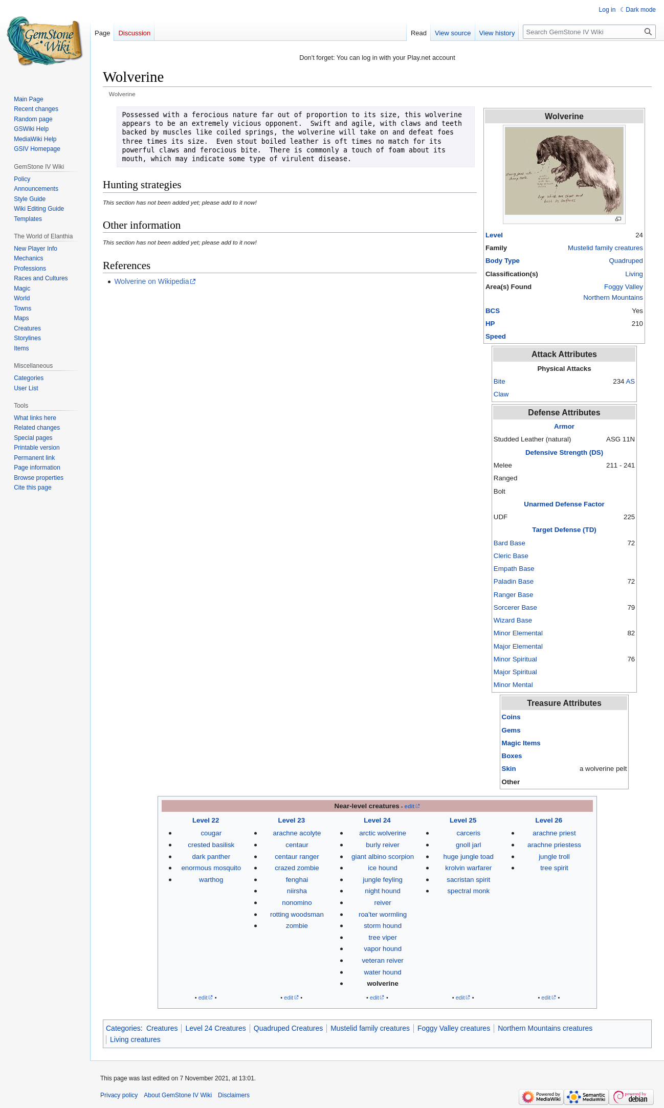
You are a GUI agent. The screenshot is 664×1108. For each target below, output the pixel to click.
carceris (469, 833)
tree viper (382, 937)
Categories (123, 1028)
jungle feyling (383, 879)
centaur (296, 845)
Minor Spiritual (515, 659)
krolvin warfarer (468, 868)
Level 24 (377, 820)
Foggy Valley (623, 287)
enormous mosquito (211, 868)
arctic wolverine (382, 833)
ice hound (382, 868)
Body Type (502, 260)
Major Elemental (518, 646)
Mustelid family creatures (605, 248)
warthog (211, 879)
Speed (495, 336)
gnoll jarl (468, 845)
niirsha (297, 891)
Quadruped (626, 260)
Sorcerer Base (515, 607)
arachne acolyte (297, 833)
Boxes (512, 756)
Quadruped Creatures (288, 1028)
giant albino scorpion (382, 856)
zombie (297, 925)
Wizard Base (513, 620)
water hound (383, 972)
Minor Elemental (518, 633)
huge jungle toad (469, 856)
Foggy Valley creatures (453, 1028)
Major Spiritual (515, 672)
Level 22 (205, 820)
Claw (501, 394)
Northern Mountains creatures (545, 1028)
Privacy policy (119, 1095)
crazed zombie (297, 868)
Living (634, 274)
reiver (382, 902)
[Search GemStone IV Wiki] (589, 32)
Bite (499, 381)
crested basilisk (211, 845)
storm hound (383, 925)
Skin (509, 768)
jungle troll (554, 856)
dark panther (211, 856)
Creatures (162, 1028)
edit (410, 806)
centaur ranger (297, 856)
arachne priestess (554, 845)
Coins (511, 717)
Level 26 (549, 820)
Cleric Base (511, 556)
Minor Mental (513, 685)
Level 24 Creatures (215, 1028)
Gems (511, 730)
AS (630, 381)
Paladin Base (514, 581)
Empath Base (514, 568)
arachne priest (554, 833)
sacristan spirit (468, 879)
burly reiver (383, 845)
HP (490, 323)
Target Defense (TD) (564, 530)
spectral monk (468, 891)
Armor (564, 426)
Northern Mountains (613, 297)
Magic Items (521, 743)
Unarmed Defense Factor (564, 504)
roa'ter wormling (383, 914)
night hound (383, 891)
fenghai (297, 879)
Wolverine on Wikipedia (151, 281)
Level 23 (291, 820)
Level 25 (463, 820)
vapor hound (383, 948)
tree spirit (554, 868)
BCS (492, 311)
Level (494, 235)
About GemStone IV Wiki (178, 1095)
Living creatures (135, 1039)
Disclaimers (234, 1095)
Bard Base (509, 543)
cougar (211, 833)
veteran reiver (382, 960)
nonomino (297, 902)
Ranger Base (514, 595)
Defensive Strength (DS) (564, 452)
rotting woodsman (297, 914)
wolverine (382, 983)
